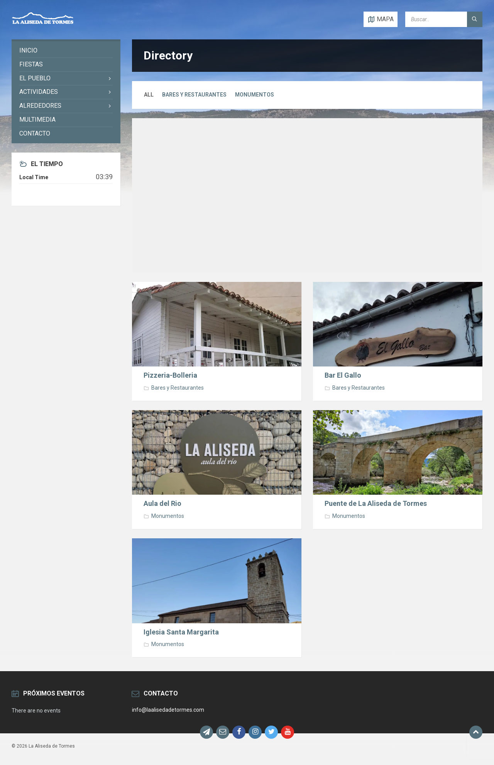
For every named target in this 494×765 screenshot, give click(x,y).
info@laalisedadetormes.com (168, 710)
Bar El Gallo (343, 375)
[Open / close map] (381, 19)
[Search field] (443, 19)
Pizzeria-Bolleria (170, 375)
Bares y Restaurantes (194, 95)
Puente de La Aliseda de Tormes (376, 503)
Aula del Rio (162, 503)
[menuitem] (66, 51)
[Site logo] (43, 24)
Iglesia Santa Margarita (181, 632)
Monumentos (254, 95)
